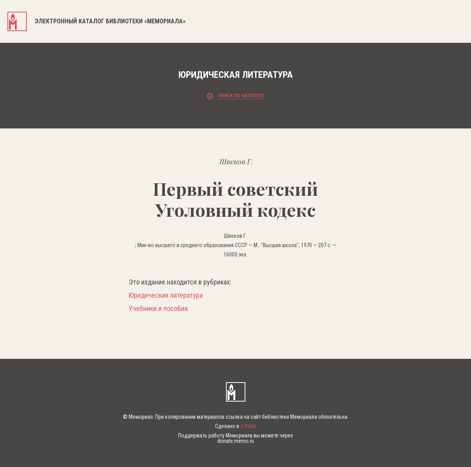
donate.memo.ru (235, 441)
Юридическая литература (166, 295)
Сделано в (235, 426)
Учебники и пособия (158, 308)
